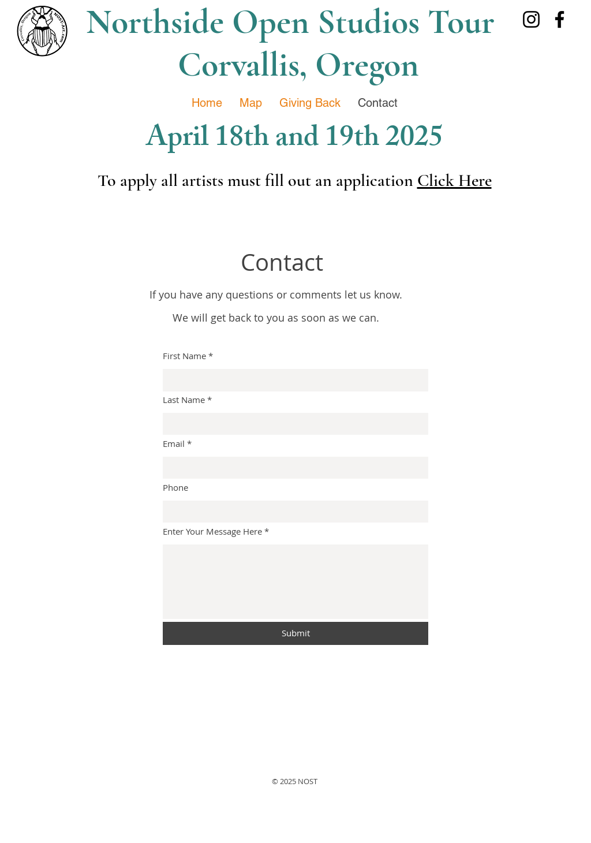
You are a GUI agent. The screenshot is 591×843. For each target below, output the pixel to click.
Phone (175, 487)
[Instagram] (531, 19)
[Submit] (295, 633)
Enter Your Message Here (212, 531)
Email (174, 443)
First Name (184, 356)
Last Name (184, 400)
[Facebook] (559, 19)
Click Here (454, 180)
